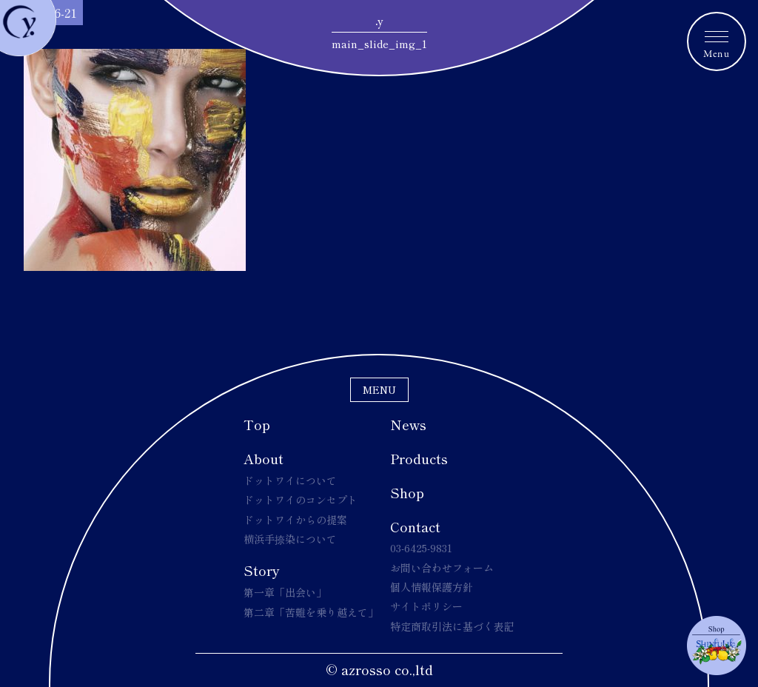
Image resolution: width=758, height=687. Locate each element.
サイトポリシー (426, 606)
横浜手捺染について (290, 539)
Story (262, 570)
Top (257, 424)
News (408, 424)
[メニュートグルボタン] (716, 41)
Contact (415, 526)
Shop (407, 492)
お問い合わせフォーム (442, 567)
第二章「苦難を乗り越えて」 (311, 612)
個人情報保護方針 (431, 587)
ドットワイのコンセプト (301, 499)
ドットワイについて (290, 480)
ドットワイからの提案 (295, 519)
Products (419, 458)
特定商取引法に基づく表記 (452, 626)
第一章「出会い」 (285, 592)
